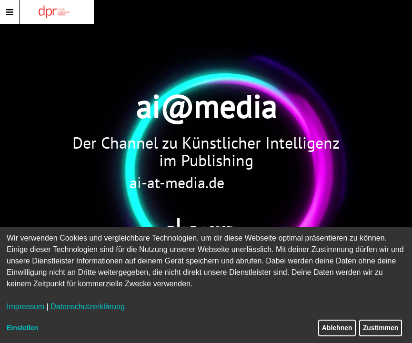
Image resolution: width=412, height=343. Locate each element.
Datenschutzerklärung (87, 307)
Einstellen (22, 328)
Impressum (25, 307)
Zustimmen (381, 328)
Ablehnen (337, 328)
